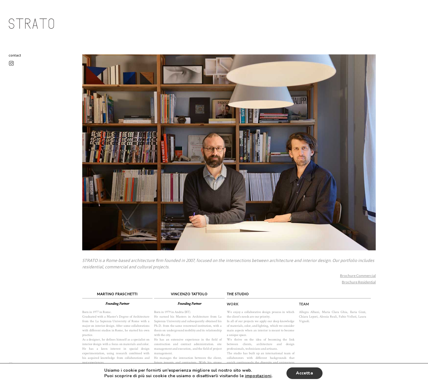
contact (15, 55)
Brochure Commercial (358, 275)
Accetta (304, 373)
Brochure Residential (359, 282)
